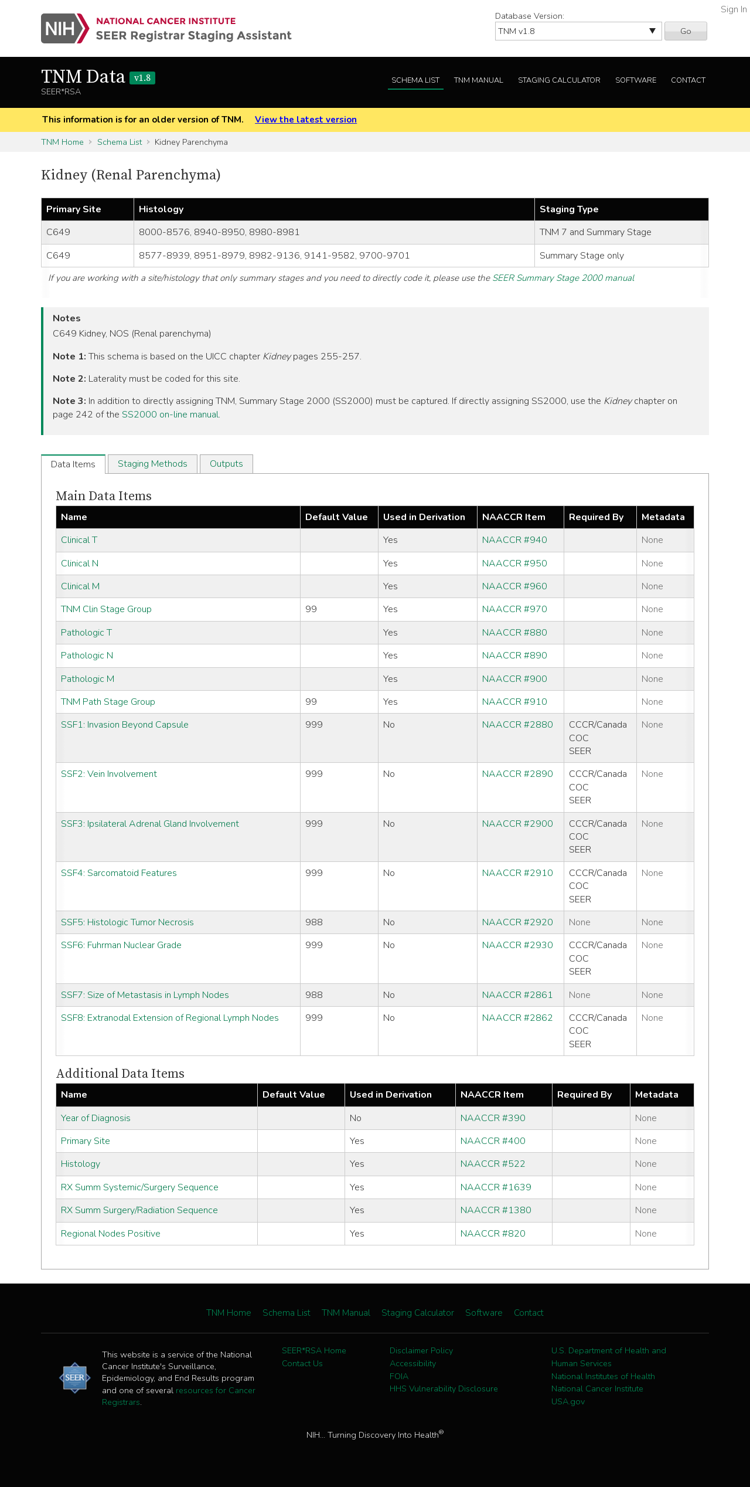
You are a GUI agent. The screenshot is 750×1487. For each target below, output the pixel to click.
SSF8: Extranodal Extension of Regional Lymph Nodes (170, 1017)
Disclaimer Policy (421, 1350)
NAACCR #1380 (496, 1210)
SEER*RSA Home (314, 1350)
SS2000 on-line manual (170, 414)
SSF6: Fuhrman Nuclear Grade (121, 945)
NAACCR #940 (514, 540)
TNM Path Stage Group (108, 701)
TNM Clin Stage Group (106, 609)
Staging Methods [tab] (153, 463)
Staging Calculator (559, 80)
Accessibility (413, 1363)
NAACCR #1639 (496, 1187)
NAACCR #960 (514, 586)
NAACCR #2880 (517, 724)
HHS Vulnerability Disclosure (444, 1388)
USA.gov (568, 1401)
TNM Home (62, 142)
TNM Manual (478, 80)
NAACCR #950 (514, 563)
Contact (688, 80)
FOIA (399, 1376)
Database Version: (529, 16)
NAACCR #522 (493, 1163)
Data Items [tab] (73, 464)
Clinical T (79, 540)
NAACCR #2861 (517, 995)
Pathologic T (86, 632)
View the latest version (306, 119)
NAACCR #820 (493, 1233)
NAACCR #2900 (517, 823)
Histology (80, 1163)
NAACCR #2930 (517, 945)
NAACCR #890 (514, 655)
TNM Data (98, 77)
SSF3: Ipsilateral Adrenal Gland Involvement (150, 823)
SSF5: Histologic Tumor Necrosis (127, 922)
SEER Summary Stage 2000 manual (563, 278)
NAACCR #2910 (517, 873)
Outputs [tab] (226, 463)
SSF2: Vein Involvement (109, 774)
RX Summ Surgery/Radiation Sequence (139, 1210)
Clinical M (80, 586)
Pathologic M (87, 679)
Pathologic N (87, 655)
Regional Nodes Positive (111, 1233)
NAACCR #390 (493, 1118)
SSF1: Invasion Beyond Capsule (125, 724)
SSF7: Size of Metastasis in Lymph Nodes (145, 995)
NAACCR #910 (514, 701)
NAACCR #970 (514, 609)
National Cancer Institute (597, 1388)
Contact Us (302, 1363)
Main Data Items (104, 496)
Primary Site (85, 1141)
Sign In (734, 9)
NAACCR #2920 (517, 922)
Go (685, 31)
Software (635, 80)
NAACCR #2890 (517, 774)
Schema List (415, 80)
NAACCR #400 (493, 1141)
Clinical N (79, 563)
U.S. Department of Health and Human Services (608, 1357)
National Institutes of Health (603, 1376)
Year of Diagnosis (96, 1118)
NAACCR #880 (514, 632)
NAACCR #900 (514, 679)
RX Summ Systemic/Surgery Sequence (140, 1187)
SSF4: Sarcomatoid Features (119, 873)
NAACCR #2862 (517, 1017)
